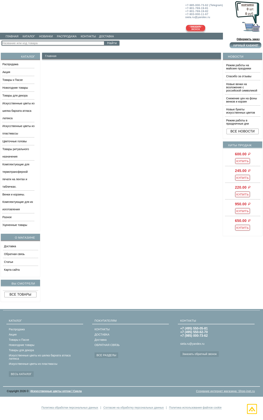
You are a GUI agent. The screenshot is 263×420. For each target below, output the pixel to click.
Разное (7, 217)
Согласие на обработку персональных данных (133, 407)
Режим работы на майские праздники (238, 67)
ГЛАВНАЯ (12, 36)
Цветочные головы (14, 141)
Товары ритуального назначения (15, 152)
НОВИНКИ (46, 36)
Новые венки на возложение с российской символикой (241, 87)
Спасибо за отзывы (238, 76)
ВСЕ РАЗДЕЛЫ (106, 355)
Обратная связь (14, 254)
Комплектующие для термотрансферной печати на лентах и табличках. (15, 175)
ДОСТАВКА (106, 36)
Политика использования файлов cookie (195, 407)
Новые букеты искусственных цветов (240, 111)
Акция (6, 72)
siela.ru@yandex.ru (192, 343)
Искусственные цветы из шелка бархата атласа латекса (18, 111)
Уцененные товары (14, 225)
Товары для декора (14, 95)
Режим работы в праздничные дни (237, 122)
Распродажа (10, 64)
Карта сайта (12, 269)
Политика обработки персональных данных (69, 407)
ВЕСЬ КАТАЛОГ (21, 374)
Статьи (8, 261)
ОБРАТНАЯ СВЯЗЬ (107, 345)
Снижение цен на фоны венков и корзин (241, 100)
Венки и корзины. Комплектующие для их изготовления (17, 202)
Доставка (10, 246)
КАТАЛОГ (29, 36)
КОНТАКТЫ (88, 36)
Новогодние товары (15, 87)
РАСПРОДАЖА (67, 36)
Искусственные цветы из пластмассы (18, 129)
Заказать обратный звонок (199, 354)
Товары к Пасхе (12, 79)
